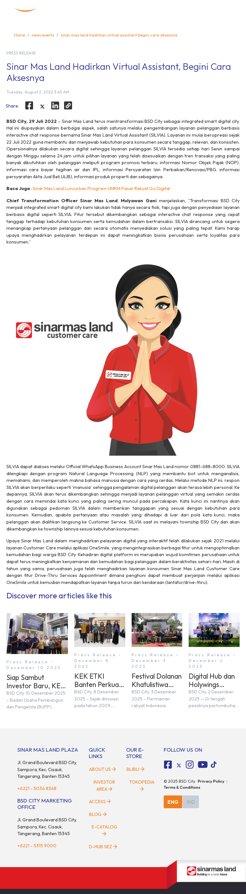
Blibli (135, 769)
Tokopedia (141, 785)
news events (43, 34)
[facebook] (29, 105)
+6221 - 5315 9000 (36, 846)
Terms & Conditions (182, 787)
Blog (98, 814)
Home (19, 34)
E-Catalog (104, 830)
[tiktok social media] (179, 765)
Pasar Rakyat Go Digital (145, 188)
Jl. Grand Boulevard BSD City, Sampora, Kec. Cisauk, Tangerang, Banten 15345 (47, 769)
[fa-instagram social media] (189, 765)
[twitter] (42, 106)
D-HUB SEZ (103, 847)
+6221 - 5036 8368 (36, 788)
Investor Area (104, 785)
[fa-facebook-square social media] (168, 765)
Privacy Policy (211, 781)
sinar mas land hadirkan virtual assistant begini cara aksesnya (119, 34)
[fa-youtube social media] (203, 765)
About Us (102, 769)
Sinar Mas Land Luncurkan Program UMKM (77, 188)
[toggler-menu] (226, 10)
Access (100, 801)
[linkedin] (55, 105)
